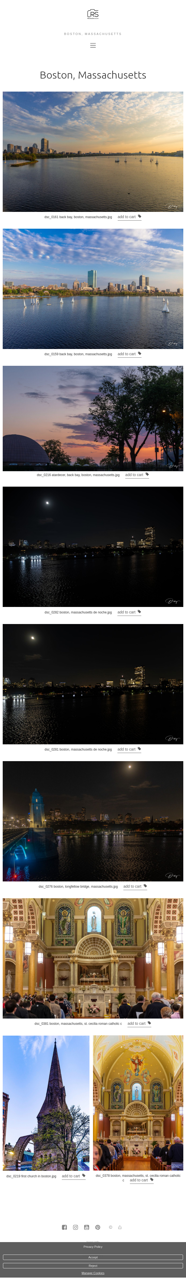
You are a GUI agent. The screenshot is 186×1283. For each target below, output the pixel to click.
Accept (93, 1257)
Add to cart (130, 217)
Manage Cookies (93, 1273)
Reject (93, 1265)
